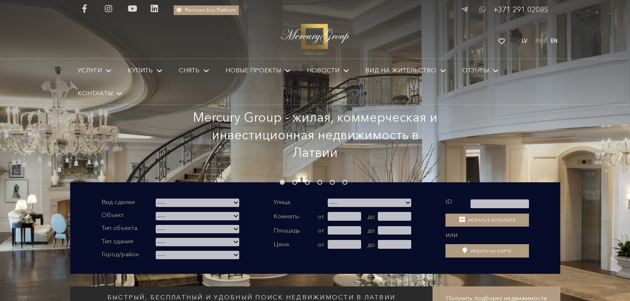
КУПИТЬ (140, 70)
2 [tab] (294, 182)
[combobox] (197, 203)
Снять (189, 70)
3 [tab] (307, 182)
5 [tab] (332, 182)
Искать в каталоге (487, 220)
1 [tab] (282, 182)
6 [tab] (344, 182)
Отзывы (475, 70)
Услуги (90, 70)
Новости (323, 70)
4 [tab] (319, 182)
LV (524, 41)
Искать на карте (487, 250)
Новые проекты (253, 70)
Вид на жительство (400, 70)
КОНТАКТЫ (95, 93)
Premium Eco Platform (206, 10)
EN (554, 41)
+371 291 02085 (520, 9)
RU (538, 41)
